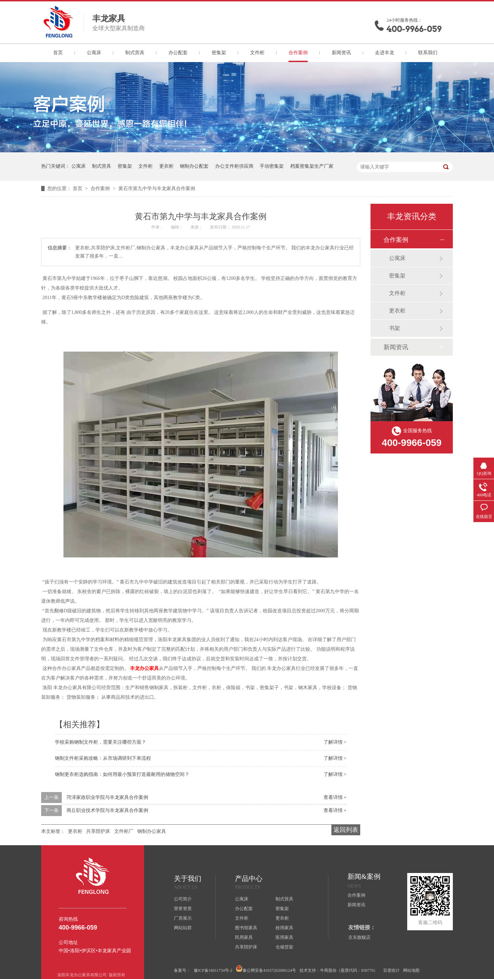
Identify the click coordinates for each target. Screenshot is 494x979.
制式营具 (134, 52)
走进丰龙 (384, 52)
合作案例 (298, 52)
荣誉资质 (183, 908)
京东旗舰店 (359, 937)
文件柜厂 (123, 831)
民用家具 (244, 937)
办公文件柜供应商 (234, 166)
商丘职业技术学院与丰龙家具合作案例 (107, 810)
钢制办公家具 (151, 831)
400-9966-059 (414, 29)
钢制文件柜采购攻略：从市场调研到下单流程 (103, 758)
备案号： (182, 970)
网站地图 (411, 970)
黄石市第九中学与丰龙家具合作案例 (156, 188)
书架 (394, 328)
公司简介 (183, 898)
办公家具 (144, 668)
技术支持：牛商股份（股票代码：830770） (338, 970)
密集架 (219, 52)
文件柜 (257, 52)
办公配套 (178, 52)
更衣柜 (166, 166)
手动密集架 (272, 166)
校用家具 (284, 927)
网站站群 (183, 927)
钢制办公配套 (194, 166)
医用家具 (284, 937)
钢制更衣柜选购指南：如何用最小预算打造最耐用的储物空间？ (122, 774)
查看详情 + (335, 797)
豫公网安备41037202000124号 (266, 969)
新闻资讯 (341, 52)
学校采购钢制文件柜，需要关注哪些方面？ (100, 742)
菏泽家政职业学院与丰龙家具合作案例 (107, 797)
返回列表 (345, 829)
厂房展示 (183, 918)
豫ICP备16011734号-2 (213, 970)
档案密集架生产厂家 (311, 166)
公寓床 (94, 52)
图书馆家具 (246, 927)
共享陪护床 (98, 831)
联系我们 (427, 52)
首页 (58, 52)
